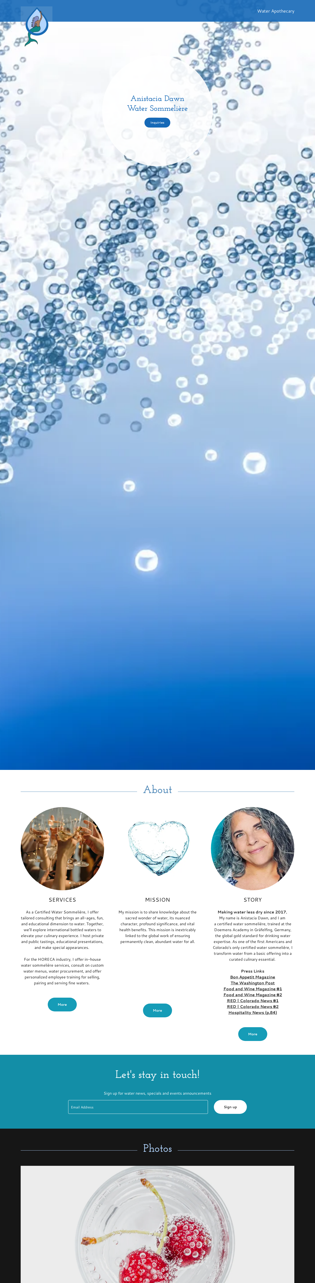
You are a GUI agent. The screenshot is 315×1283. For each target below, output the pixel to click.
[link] (119, 8)
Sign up (230, 1106)
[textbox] (138, 1107)
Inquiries (157, 122)
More (62, 1004)
